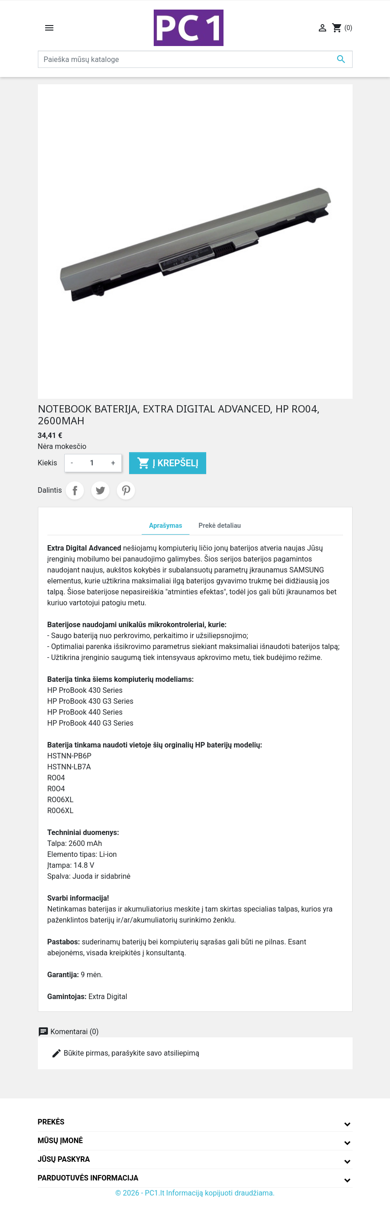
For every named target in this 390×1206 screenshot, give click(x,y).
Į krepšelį (167, 463)
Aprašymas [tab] (165, 526)
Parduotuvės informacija (88, 1178)
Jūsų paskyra (64, 1159)
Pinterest (126, 490)
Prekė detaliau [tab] (219, 526)
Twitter (100, 490)
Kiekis (47, 463)
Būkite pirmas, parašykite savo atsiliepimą (125, 1053)
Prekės (51, 1122)
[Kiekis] (92, 463)
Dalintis (75, 490)
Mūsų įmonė (60, 1140)
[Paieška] (195, 59)
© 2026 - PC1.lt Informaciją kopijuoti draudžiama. (195, 1193)
